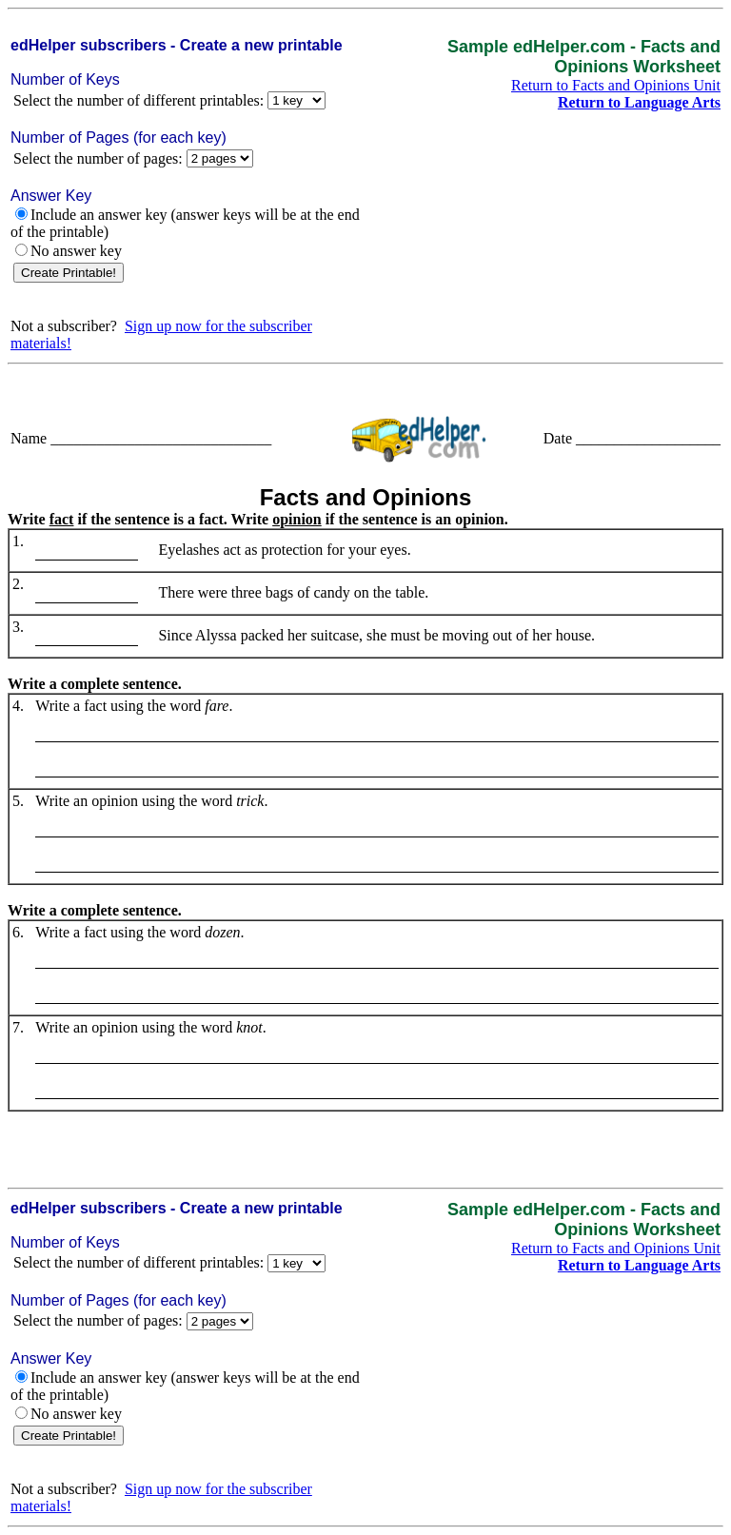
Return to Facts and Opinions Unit (616, 85)
